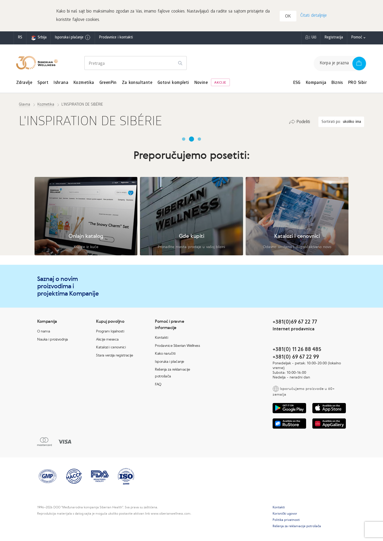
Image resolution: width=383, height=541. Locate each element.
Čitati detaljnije (313, 15)
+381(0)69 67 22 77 (295, 321)
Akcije (220, 83)
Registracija (333, 38)
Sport (42, 82)
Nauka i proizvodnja (52, 339)
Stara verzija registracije (114, 355)
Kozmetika (84, 82)
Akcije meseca (107, 339)
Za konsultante (137, 82)
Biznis (337, 82)
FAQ (158, 384)
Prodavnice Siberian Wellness (177, 345)
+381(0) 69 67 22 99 (296, 356)
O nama (43, 331)
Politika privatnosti (286, 520)
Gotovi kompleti (173, 82)
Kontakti (161, 337)
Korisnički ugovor (285, 513)
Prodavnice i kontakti (116, 38)
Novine (201, 82)
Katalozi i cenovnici (111, 347)
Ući (314, 38)
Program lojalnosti (110, 331)
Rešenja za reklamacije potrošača (297, 526)
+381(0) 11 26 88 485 (297, 349)
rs (20, 38)
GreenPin (108, 82)
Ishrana (61, 82)
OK (288, 16)
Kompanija (316, 82)
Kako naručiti (165, 353)
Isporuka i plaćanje (73, 37)
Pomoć (356, 38)
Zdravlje (24, 82)
